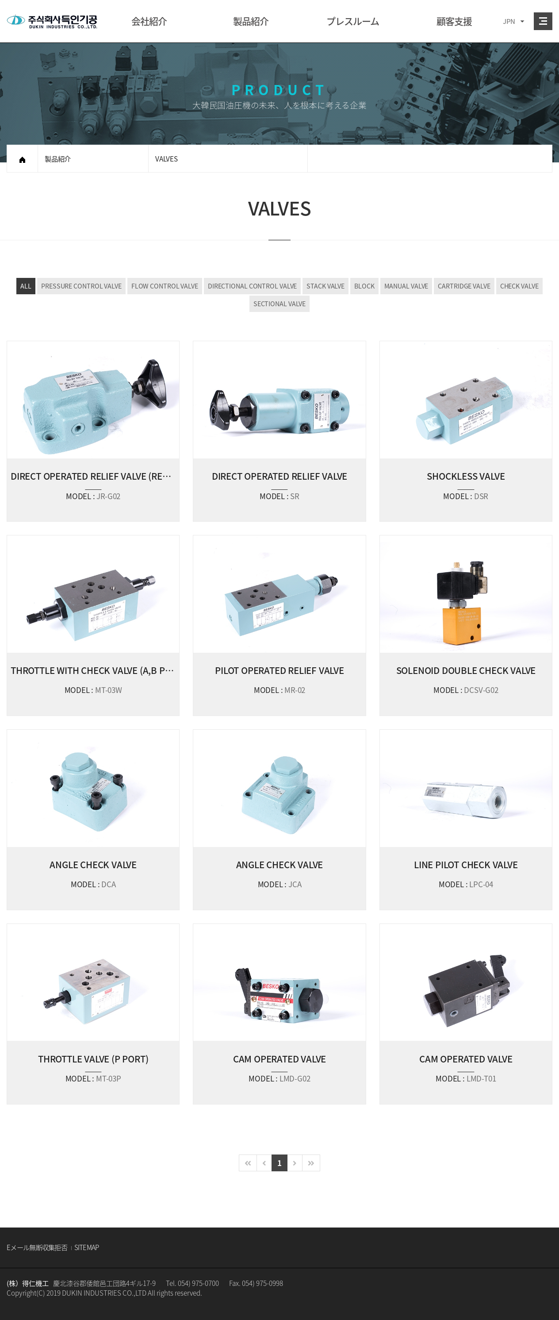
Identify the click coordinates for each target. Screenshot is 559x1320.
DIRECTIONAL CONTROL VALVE (252, 286)
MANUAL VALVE (406, 286)
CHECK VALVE (519, 286)
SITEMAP (86, 1247)
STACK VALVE (325, 286)
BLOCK (364, 286)
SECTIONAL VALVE (279, 303)
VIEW (93, 431)
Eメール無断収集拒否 (37, 1247)
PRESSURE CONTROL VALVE (81, 286)
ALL (25, 286)
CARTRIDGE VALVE (464, 286)
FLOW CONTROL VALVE (164, 286)
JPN (509, 21)
